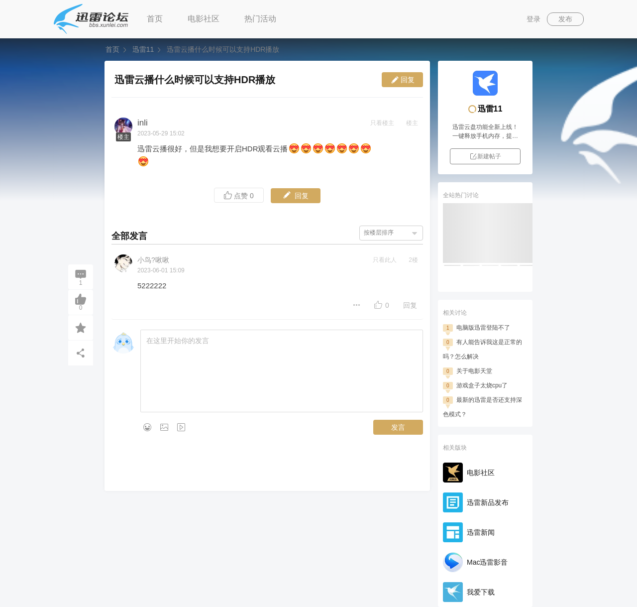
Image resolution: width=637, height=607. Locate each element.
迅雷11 (143, 49)
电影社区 (203, 18)
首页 (155, 18)
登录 (533, 19)
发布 (565, 19)
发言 (398, 427)
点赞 (239, 195)
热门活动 (260, 18)
